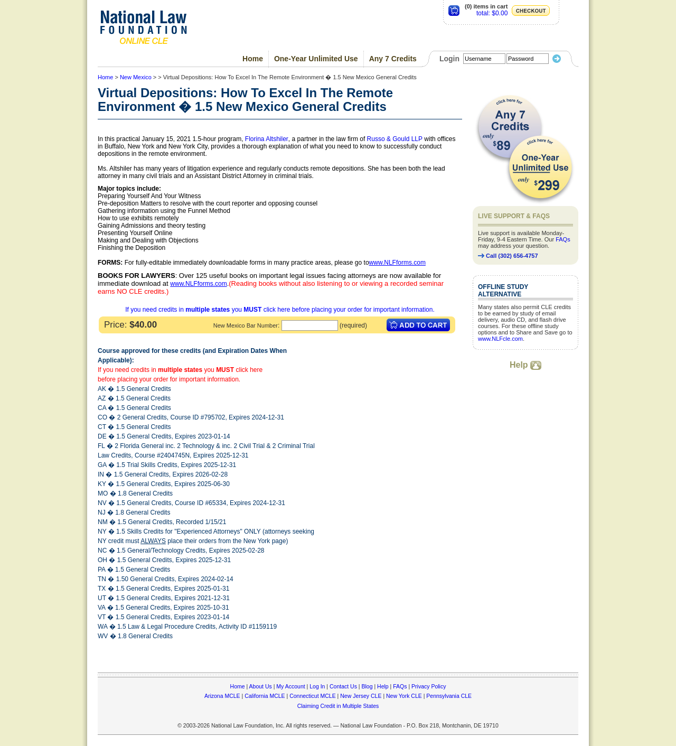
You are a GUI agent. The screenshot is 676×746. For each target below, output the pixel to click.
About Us (260, 686)
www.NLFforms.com (397, 262)
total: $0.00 (492, 13)
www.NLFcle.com (500, 338)
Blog (366, 686)
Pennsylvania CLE (449, 696)
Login (449, 58)
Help (525, 364)
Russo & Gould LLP (394, 139)
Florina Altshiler (266, 139)
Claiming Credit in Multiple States (338, 706)
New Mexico (136, 77)
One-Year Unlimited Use (316, 58)
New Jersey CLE (360, 696)
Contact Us (343, 686)
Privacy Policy (428, 686)
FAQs (563, 239)
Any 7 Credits (393, 58)
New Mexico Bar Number (245, 325)
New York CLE (404, 696)
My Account (290, 686)
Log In (317, 686)
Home (252, 58)
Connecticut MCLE (312, 696)
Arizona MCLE (222, 696)
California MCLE (265, 696)
